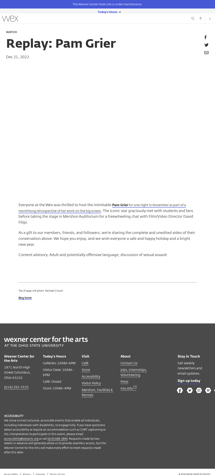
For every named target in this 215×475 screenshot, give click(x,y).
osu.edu (128, 388)
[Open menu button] (210, 19)
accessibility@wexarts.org (21, 439)
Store (86, 370)
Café (85, 363)
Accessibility (91, 377)
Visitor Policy (91, 383)
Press (124, 382)
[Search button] (192, 19)
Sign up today (190, 381)
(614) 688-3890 (57, 439)
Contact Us (129, 363)
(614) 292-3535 (16, 387)
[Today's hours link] (107, 11)
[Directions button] (200, 19)
